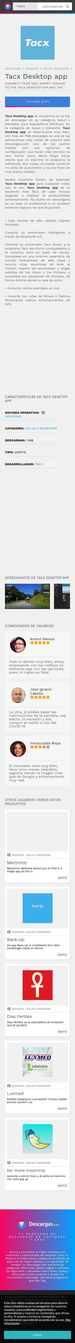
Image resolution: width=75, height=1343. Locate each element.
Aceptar (37, 1334)
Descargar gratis (37, 101)
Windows (18, 855)
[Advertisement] (37, 350)
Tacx (39, 464)
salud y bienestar (41, 428)
